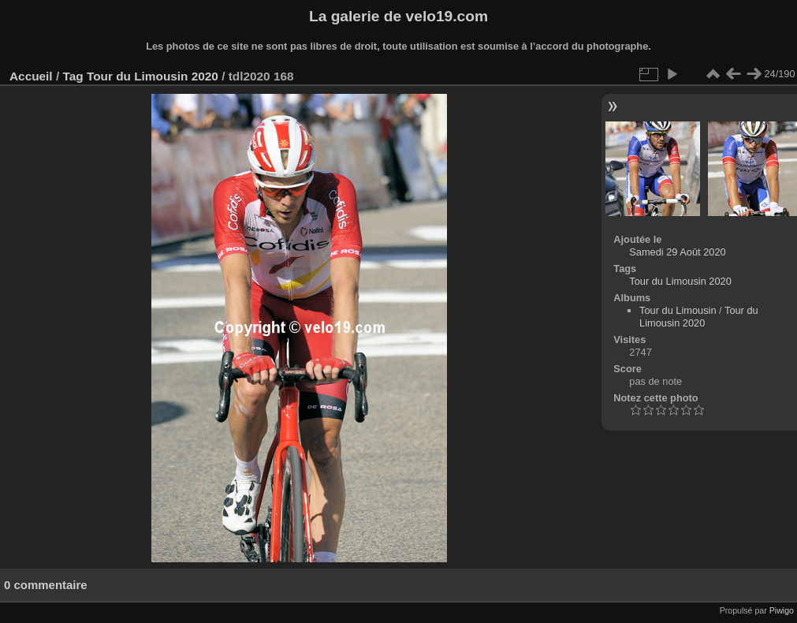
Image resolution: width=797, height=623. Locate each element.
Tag (72, 76)
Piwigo (781, 610)
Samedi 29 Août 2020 (677, 252)
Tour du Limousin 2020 (152, 76)
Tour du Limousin (677, 310)
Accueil (31, 76)
